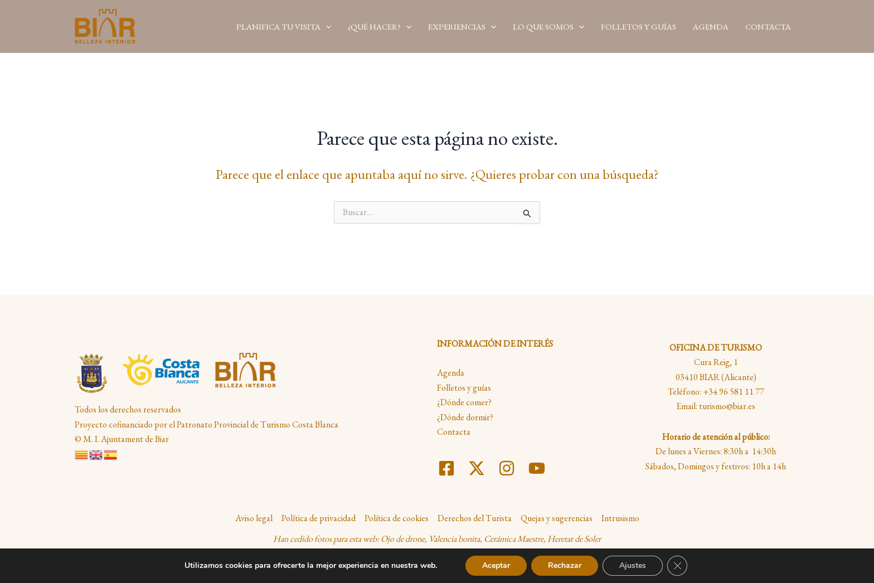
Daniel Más (531, 559)
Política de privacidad (318, 518)
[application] (326, 26)
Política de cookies (397, 518)
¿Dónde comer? (464, 402)
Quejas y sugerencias (557, 518)
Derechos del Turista (475, 518)
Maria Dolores (425, 559)
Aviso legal (254, 518)
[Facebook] (446, 468)
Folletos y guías (464, 387)
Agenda (450, 372)
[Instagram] (506, 468)
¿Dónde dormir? (465, 417)
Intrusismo (620, 518)
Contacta (453, 432)
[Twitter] (476, 468)
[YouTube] (536, 468)
